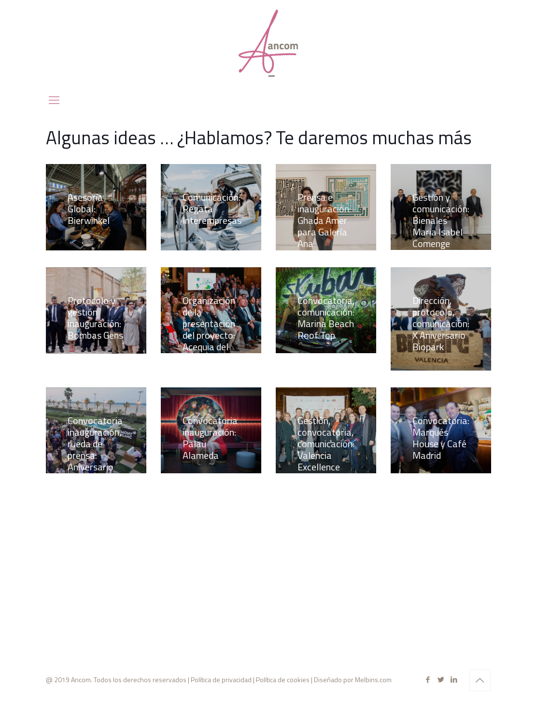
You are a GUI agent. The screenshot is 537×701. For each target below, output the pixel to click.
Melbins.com (373, 679)
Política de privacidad (221, 679)
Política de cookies (283, 679)
